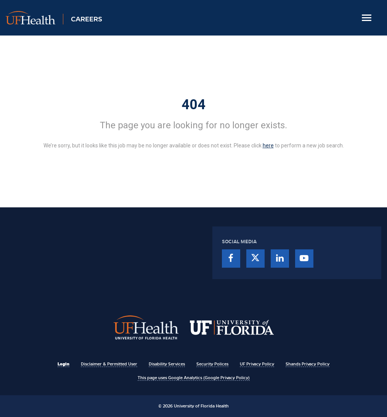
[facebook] (231, 258)
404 (193, 105)
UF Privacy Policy (257, 364)
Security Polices (212, 364)
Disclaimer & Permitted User (109, 364)
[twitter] (255, 258)
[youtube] (304, 258)
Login (63, 364)
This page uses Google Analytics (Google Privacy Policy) (194, 377)
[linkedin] (280, 258)
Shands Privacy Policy (307, 364)
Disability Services (167, 364)
